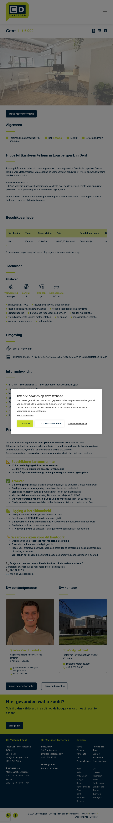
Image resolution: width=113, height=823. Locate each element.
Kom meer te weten (25, 415)
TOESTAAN (25, 424)
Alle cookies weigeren (49, 424)
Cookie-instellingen (77, 424)
